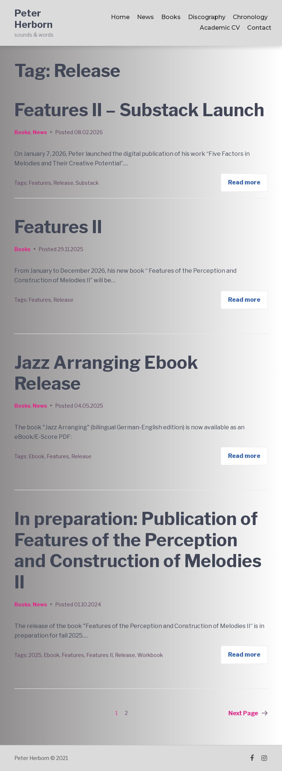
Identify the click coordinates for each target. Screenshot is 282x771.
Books (171, 17)
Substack (87, 183)
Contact (259, 27)
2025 (35, 655)
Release (63, 183)
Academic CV (220, 27)
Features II (58, 227)
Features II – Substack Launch (139, 110)
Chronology (250, 17)
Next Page (248, 713)
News (145, 17)
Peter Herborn (33, 18)
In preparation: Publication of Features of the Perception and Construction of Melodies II (137, 550)
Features (40, 183)
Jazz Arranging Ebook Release (106, 373)
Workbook (150, 655)
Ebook (36, 456)
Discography (206, 17)
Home (120, 17)
